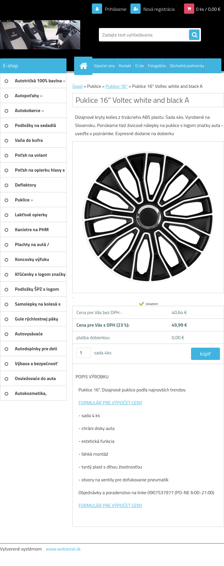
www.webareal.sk (63, 548)
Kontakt (125, 66)
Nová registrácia (158, 9)
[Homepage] (84, 65)
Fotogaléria (157, 66)
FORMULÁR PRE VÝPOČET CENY (110, 402)
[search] (194, 35)
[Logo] (40, 34)
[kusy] (83, 353)
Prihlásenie (115, 9)
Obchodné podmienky (187, 66)
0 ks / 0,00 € (208, 9)
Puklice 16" (116, 86)
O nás (139, 66)
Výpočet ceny (104, 66)
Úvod (77, 86)
